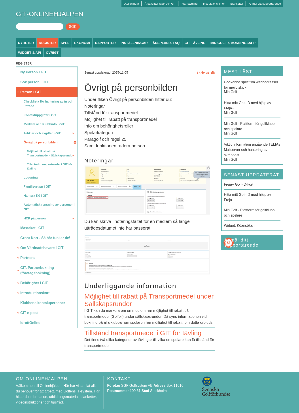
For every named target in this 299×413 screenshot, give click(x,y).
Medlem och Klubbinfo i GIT (44, 124)
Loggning (31, 177)
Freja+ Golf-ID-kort (238, 184)
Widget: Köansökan (239, 225)
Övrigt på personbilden (40, 142)
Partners (27, 258)
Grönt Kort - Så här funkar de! (45, 238)
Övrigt (52, 52)
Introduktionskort (34, 293)
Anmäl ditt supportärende (265, 3)
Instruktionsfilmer (214, 3)
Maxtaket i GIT (32, 228)
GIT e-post (29, 313)
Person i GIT (30, 92)
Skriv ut (203, 72)
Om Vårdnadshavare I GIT (42, 248)
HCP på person (35, 218)
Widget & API (29, 52)
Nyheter (26, 43)
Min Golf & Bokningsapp (232, 43)
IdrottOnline (30, 323)
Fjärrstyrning (189, 3)
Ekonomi (82, 43)
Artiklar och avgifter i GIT (42, 133)
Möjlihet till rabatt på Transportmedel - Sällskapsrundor (50, 153)
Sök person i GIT (34, 82)
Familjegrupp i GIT (37, 186)
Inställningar (134, 43)
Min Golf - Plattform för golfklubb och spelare (249, 212)
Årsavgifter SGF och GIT (160, 3)
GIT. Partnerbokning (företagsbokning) (37, 270)
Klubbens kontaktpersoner (42, 303)
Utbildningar (131, 3)
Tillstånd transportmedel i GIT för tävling (49, 166)
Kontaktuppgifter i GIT (40, 115)
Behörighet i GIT (34, 283)
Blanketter (236, 3)
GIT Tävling (195, 43)
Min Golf (252, 87)
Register (47, 43)
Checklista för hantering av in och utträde (48, 104)
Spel (65, 43)
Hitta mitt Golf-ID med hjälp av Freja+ (247, 197)
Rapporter (105, 43)
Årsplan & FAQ (166, 43)
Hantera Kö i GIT (36, 195)
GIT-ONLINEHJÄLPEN (49, 13)
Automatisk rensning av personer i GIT (49, 207)
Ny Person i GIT (33, 72)
